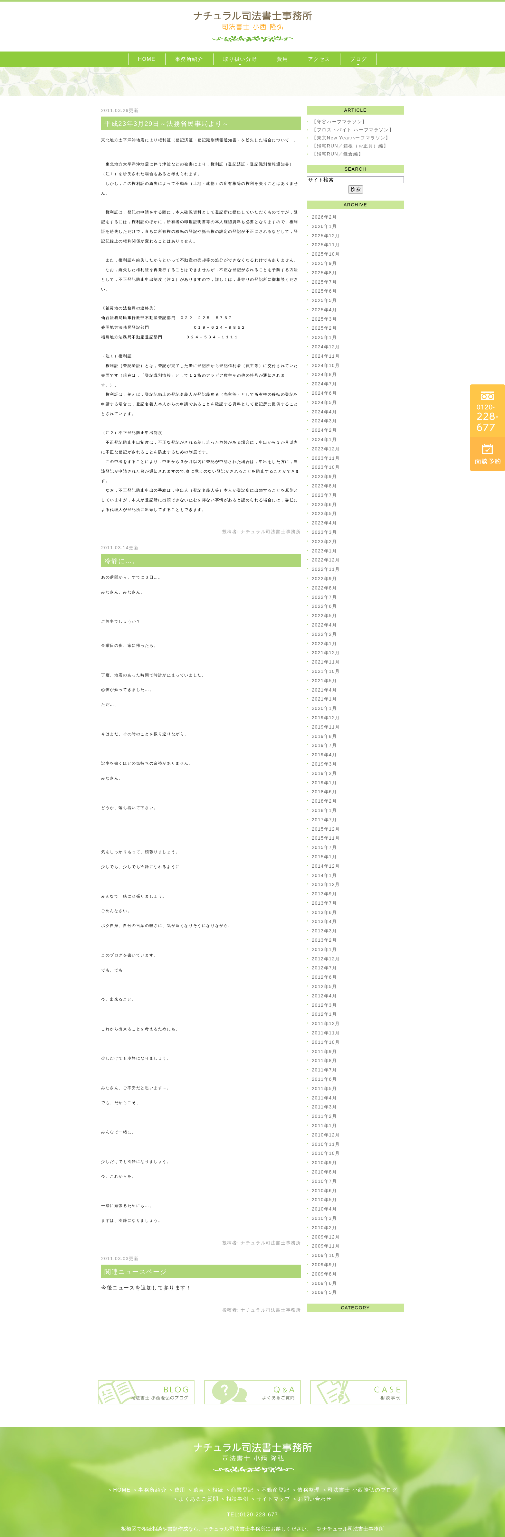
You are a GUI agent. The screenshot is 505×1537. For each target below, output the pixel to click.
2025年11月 (326, 244)
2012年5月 (324, 986)
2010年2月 (324, 1227)
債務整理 (308, 1490)
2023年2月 (324, 541)
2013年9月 (324, 893)
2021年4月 (324, 690)
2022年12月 (326, 559)
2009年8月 (324, 1274)
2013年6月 (324, 912)
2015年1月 (324, 856)
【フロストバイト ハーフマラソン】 (353, 129)
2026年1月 (324, 226)
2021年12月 (326, 652)
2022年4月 (324, 624)
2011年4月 (324, 1097)
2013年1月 (324, 949)
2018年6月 (324, 791)
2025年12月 (326, 235)
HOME (121, 1490)
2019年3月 (324, 764)
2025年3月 (324, 319)
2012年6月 (324, 977)
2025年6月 (324, 291)
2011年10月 (326, 1042)
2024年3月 (324, 420)
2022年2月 (324, 634)
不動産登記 (276, 1490)
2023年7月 (324, 495)
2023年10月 (326, 467)
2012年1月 (324, 1014)
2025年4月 (324, 309)
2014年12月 (326, 866)
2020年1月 (324, 708)
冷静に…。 (121, 560)
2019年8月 (324, 736)
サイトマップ (273, 1499)
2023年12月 (326, 448)
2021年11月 (326, 662)
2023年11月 (326, 458)
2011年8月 (324, 1060)
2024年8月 (324, 374)
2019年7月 (324, 745)
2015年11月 (326, 838)
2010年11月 (326, 1144)
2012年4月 (324, 995)
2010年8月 (324, 1171)
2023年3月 (324, 532)
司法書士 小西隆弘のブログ (362, 1490)
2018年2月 (324, 801)
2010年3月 (324, 1218)
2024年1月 (324, 439)
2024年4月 (324, 411)
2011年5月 (324, 1088)
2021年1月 (324, 699)
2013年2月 (324, 940)
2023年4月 (324, 522)
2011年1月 (324, 1125)
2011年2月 (324, 1116)
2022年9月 (324, 578)
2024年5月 (324, 402)
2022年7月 (324, 597)
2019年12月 (326, 717)
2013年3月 (324, 930)
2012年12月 (326, 958)
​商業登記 (242, 1490)
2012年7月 (324, 967)
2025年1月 (324, 337)
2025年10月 (326, 254)
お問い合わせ (315, 1499)
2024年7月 (324, 383)
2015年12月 (326, 829)
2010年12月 (326, 1134)
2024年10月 (326, 365)
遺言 (199, 1490)
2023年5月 (324, 513)
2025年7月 (324, 282)
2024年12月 (326, 346)
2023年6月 (324, 504)
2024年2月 (324, 430)
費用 (180, 1490)
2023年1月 (324, 550)
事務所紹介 (152, 1490)
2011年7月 (324, 1069)
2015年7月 (324, 847)
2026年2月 (324, 217)
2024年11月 (326, 356)
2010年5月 (324, 1199)
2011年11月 (326, 1032)
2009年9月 (324, 1264)
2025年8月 (324, 272)
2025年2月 (324, 328)
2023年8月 (324, 485)
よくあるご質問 (198, 1499)
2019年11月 (326, 727)
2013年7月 (324, 903)
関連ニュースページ (135, 1271)
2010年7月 (324, 1181)
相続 (218, 1490)
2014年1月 (324, 875)
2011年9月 (324, 1051)
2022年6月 (324, 606)
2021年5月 (324, 680)
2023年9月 (324, 476)
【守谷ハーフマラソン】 (339, 121)
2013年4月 (324, 921)
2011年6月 (324, 1079)
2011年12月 (326, 1023)
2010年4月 (324, 1209)
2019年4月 (324, 754)
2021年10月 (326, 671)
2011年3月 (324, 1106)
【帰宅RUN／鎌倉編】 (337, 153)
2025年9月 (324, 263)
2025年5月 (324, 300)
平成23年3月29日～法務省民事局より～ (166, 123)
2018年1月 (324, 810)
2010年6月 (324, 1190)
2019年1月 (324, 782)
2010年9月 (324, 1162)
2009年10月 (326, 1255)
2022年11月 (326, 569)
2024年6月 (324, 393)
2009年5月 (324, 1292)
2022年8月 (324, 587)
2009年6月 (324, 1283)
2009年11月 (326, 1246)
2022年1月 (324, 643)
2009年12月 (326, 1237)
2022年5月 (324, 615)
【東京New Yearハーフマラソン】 (351, 137)
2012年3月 (324, 1005)
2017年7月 (324, 819)
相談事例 (237, 1499)
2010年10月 (326, 1153)
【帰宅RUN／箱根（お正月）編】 (350, 145)
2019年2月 (324, 773)
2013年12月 (326, 884)
